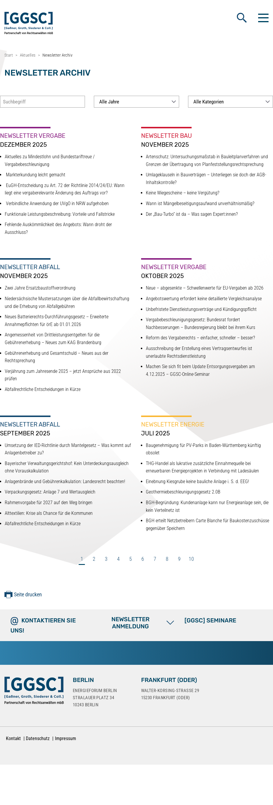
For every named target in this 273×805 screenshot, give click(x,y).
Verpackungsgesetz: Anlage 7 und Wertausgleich (50, 492)
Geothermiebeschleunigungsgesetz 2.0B (183, 492)
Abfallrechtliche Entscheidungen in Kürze (43, 389)
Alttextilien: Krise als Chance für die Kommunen (49, 513)
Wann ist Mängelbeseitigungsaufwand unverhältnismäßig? (200, 203)
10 (191, 559)
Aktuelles (28, 55)
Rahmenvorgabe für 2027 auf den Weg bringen (48, 502)
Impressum (65, 738)
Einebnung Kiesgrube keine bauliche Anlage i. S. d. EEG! (197, 481)
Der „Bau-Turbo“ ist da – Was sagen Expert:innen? (192, 214)
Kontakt (13, 738)
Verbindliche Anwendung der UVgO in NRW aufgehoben (57, 203)
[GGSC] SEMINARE (210, 620)
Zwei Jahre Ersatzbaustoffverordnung (40, 288)
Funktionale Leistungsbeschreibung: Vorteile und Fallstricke (60, 214)
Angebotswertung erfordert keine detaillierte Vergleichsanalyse (204, 298)
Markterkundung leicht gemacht (35, 175)
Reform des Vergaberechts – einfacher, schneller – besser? (200, 338)
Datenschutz (38, 738)
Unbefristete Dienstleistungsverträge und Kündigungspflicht (201, 309)
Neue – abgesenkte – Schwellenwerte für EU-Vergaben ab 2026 (204, 288)
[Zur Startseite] (34, 692)
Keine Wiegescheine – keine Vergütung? (182, 193)
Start (8, 55)
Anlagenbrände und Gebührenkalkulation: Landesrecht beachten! (65, 481)
